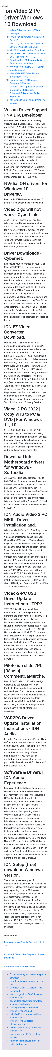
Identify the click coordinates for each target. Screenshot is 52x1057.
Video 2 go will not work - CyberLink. (27, 43)
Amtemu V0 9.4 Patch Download (20, 966)
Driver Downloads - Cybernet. (24, 47)
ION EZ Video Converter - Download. (27, 50)
